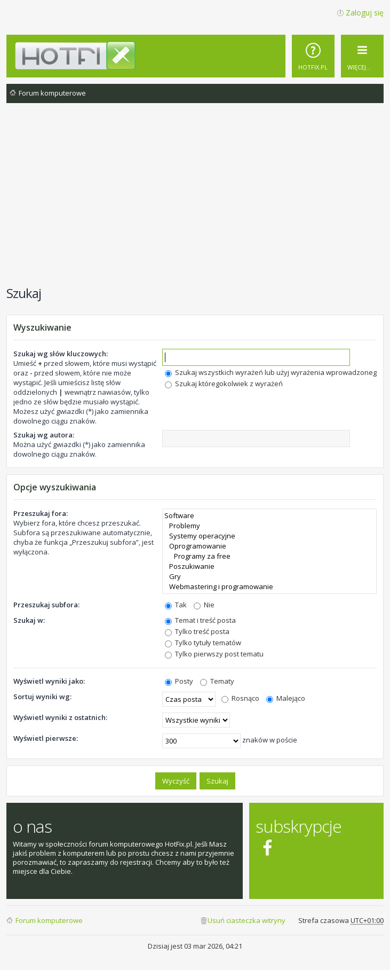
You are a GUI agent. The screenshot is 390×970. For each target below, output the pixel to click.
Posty (179, 681)
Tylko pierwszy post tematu (214, 654)
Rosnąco (240, 698)
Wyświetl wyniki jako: (49, 681)
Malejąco (285, 698)
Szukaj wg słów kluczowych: (60, 353)
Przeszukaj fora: (40, 513)
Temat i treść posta (200, 620)
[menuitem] (313, 56)
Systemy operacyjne (269, 536)
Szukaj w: (29, 620)
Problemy (269, 526)
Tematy (217, 681)
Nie (204, 604)
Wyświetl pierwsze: (45, 738)
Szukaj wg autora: (43, 435)
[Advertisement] (198, 200)
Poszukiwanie (269, 566)
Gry (269, 577)
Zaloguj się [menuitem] (365, 12)
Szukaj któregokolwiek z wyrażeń (224, 383)
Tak (176, 604)
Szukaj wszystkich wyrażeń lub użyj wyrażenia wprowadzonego (273, 372)
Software (269, 516)
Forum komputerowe (49, 920)
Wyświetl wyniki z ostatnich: (60, 717)
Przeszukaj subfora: (46, 604)
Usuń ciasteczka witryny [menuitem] (246, 920)
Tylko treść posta (197, 631)
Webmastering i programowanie (269, 587)
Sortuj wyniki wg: (42, 696)
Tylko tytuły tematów (203, 642)
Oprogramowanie (269, 546)
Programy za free (269, 556)
